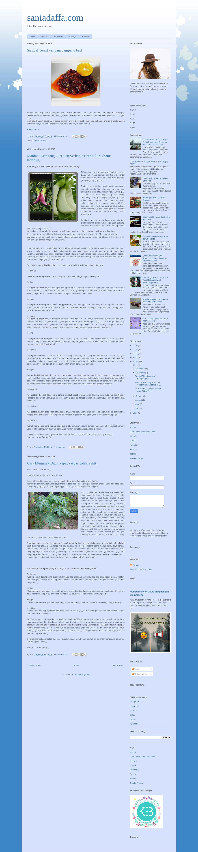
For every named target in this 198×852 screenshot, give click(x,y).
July (138, 404)
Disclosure (58, 37)
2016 (135, 361)
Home (32, 37)
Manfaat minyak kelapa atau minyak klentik (155, 237)
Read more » (33, 129)
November (140, 373)
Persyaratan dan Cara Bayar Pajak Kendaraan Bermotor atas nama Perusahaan (155, 142)
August (139, 400)
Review (133, 449)
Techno (133, 454)
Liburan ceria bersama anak (142, 431)
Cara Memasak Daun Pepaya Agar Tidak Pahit (61, 463)
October (139, 396)
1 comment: (59, 447)
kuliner (133, 427)
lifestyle (133, 436)
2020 (135, 345)
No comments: (61, 136)
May (138, 408)
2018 (135, 353)
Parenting (134, 445)
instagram (134, 701)
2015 (135, 365)
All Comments (139, 674)
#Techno (85, 37)
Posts (135, 669)
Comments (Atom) (82, 674)
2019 (135, 349)
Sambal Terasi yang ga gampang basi (54, 50)
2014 (135, 413)
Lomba (133, 440)
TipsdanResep (40, 140)
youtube (133, 710)
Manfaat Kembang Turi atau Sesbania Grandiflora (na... (148, 383)
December (140, 369)
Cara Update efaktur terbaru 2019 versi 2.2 (155, 319)
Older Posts (117, 665)
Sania (135, 565)
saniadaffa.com (55, 17)
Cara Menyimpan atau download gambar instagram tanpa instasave (155, 258)
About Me (44, 37)
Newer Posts (35, 665)
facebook (134, 724)
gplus (132, 715)
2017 (135, 357)
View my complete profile (141, 569)
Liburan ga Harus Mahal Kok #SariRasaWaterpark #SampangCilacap (155, 279)
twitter (132, 719)
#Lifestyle (72, 37)
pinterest (134, 706)
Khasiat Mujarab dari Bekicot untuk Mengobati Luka (155, 300)
